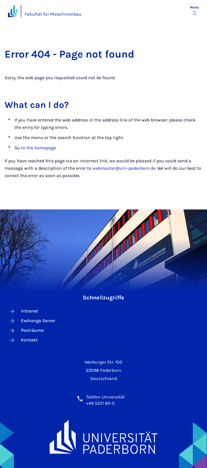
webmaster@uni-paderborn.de (123, 168)
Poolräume (26, 330)
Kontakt (23, 340)
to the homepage (38, 147)
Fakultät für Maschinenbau (53, 14)
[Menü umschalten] (194, 10)
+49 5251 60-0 (100, 403)
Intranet (23, 311)
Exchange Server (32, 321)
